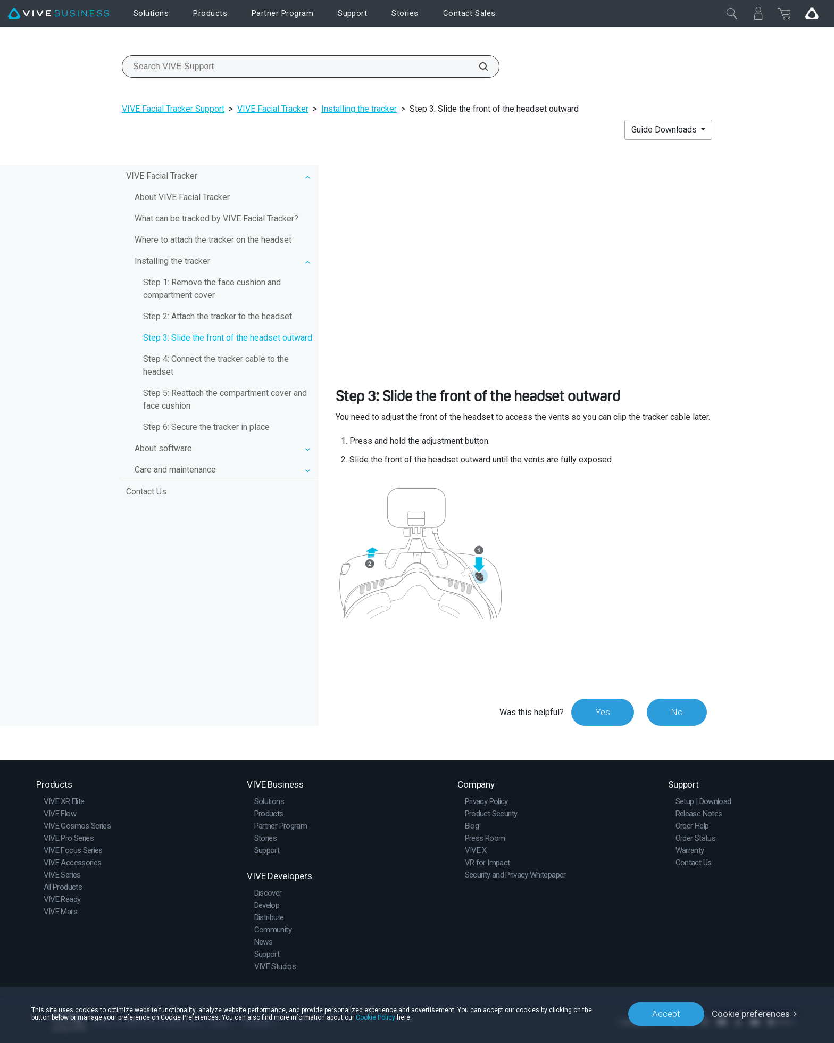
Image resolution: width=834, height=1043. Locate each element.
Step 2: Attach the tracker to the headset (217, 316)
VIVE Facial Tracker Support (173, 109)
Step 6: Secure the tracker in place (206, 427)
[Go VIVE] (811, 13)
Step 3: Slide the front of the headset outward (227, 338)
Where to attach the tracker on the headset (213, 240)
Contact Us (146, 491)
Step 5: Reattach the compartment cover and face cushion (225, 399)
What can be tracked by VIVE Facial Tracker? (216, 218)
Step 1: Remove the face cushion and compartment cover (212, 288)
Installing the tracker (359, 109)
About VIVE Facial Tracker (182, 197)
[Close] (732, 13)
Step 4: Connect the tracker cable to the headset (216, 365)
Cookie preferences (751, 1013)
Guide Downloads (665, 130)
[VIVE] (58, 13)
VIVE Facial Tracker (272, 109)
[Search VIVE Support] (477, 66)
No (677, 712)
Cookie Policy (375, 1017)
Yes (602, 712)
